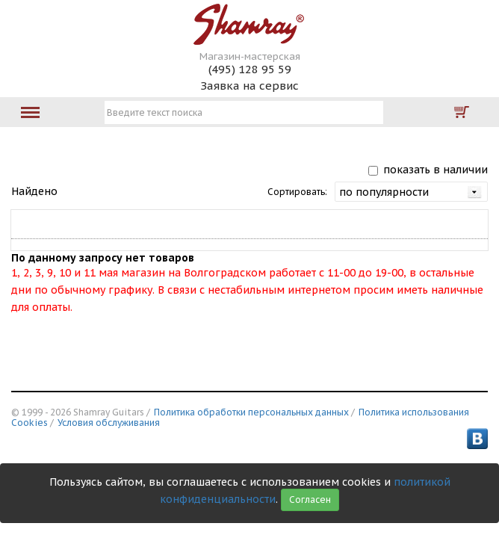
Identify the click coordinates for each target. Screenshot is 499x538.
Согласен (310, 499)
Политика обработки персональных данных (251, 412)
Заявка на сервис (249, 85)
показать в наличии (435, 169)
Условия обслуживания (109, 422)
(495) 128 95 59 (249, 69)
